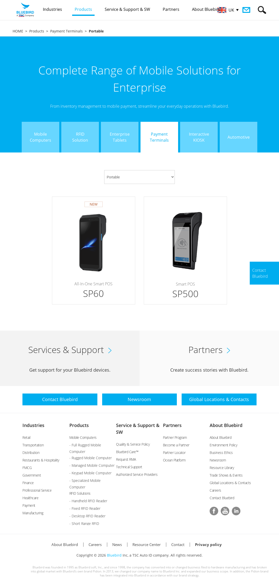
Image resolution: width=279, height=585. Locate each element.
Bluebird (114, 555)
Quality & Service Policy (133, 444)
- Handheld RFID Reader (88, 500)
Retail (26, 437)
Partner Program (175, 437)
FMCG (27, 467)
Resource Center (146, 544)
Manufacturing (32, 513)
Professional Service (36, 490)
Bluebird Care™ (127, 451)
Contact (177, 544)
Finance (28, 482)
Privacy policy (208, 544)
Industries (33, 425)
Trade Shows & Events (226, 475)
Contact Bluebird (222, 497)
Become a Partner (176, 445)
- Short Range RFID (84, 523)
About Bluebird (226, 425)
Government (31, 475)
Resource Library (222, 467)
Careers (215, 490)
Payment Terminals (66, 31)
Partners (172, 425)
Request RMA (126, 459)
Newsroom (218, 460)
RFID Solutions (80, 493)
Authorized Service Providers (136, 474)
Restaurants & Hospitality (40, 460)
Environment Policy (223, 445)
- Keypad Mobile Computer (90, 473)
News (117, 544)
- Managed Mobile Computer (92, 465)
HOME (18, 31)
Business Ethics (221, 452)
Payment (28, 505)
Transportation (33, 445)
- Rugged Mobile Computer (90, 457)
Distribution (30, 452)
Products (36, 31)
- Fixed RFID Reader (84, 508)
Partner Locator (174, 452)
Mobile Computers (83, 437)
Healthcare (30, 497)
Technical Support (129, 466)
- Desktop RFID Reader (87, 516)
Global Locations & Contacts (230, 482)
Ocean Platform (174, 460)
